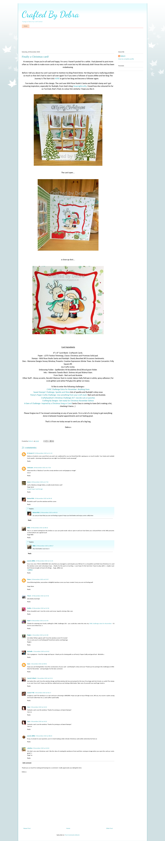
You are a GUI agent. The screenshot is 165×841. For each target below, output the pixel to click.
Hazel (29, 620)
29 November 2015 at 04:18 (43, 498)
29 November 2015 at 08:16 (39, 528)
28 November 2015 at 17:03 (42, 467)
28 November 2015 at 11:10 (43, 453)
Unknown (30, 467)
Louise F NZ (30, 692)
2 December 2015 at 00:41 (39, 664)
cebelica (29, 748)
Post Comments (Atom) (72, 835)
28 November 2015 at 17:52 (39, 482)
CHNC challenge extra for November (100, 623)
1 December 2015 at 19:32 (41, 651)
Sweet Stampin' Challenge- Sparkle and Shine (51, 392)
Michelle (29, 651)
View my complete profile (126, 59)
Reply (29, 461)
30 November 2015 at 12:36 (40, 608)
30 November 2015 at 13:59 (39, 620)
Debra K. (123, 56)
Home (25, 26)
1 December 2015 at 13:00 (40, 635)
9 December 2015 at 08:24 (44, 736)
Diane (29, 579)
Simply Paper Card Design (35, 489)
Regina (29, 635)
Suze (28, 664)
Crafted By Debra (50, 14)
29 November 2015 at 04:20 (48, 512)
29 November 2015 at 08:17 (44, 546)
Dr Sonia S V (30, 453)
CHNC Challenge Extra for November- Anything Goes (68, 389)
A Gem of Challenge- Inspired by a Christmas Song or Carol (48, 404)
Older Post (109, 828)
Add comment (27, 763)
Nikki (28, 528)
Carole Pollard (31, 678)
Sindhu (29, 608)
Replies (31, 509)
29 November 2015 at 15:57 (40, 579)
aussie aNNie (31, 561)
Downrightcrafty (79, 86)
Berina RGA (30, 498)
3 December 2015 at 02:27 (43, 692)
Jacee (29, 482)
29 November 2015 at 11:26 (44, 561)
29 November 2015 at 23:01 (40, 596)
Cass (28, 707)
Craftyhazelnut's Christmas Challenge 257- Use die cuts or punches (68, 398)
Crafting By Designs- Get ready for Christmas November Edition (68, 401)
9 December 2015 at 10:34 (41, 748)
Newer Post (27, 828)
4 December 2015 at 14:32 (39, 707)
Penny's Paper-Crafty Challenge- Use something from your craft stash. (58, 395)
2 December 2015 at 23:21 (45, 678)
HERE (57, 79)
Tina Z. (29, 596)
